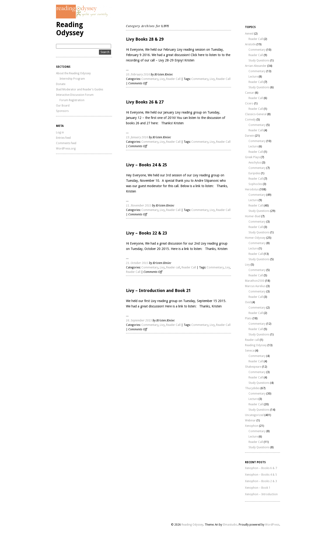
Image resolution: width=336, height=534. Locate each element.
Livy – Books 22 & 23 (146, 233)
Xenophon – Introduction (261, 494)
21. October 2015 (137, 263)
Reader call (173, 267)
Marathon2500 (254, 280)
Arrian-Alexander (255, 66)
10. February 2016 (138, 74)
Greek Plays (252, 157)
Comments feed (66, 143)
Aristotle (250, 44)
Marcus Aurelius (255, 286)
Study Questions (259, 60)
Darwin (249, 135)
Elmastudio (230, 524)
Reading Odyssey (70, 29)
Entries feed (63, 137)
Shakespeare (253, 366)
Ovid (248, 302)
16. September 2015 (139, 320)
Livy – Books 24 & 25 (146, 164)
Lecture (253, 76)
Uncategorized (254, 415)
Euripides (254, 173)
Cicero (249, 103)
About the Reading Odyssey (73, 73)
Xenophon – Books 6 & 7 (261, 468)
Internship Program (72, 78)
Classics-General (255, 114)
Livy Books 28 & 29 (145, 39)
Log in (60, 132)
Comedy (250, 119)
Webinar (250, 420)
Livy (162, 79)
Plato (248, 318)
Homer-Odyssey (255, 237)
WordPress (272, 524)
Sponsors (62, 111)
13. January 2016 (137, 137)
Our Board (63, 105)
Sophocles (255, 184)
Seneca (249, 350)
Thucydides (252, 388)
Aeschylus (254, 162)
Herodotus (252, 189)
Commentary (149, 79)
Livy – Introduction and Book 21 (158, 290)
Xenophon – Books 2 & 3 (261, 481)
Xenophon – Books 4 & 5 (261, 474)
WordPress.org (66, 148)
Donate (60, 84)
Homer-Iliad (252, 216)
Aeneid (249, 33)
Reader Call (173, 79)
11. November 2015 (138, 205)
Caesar (249, 92)
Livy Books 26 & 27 (145, 102)
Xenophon (251, 425)
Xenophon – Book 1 (257, 487)
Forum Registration (72, 100)
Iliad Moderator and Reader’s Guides (79, 89)
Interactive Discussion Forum (75, 94)
